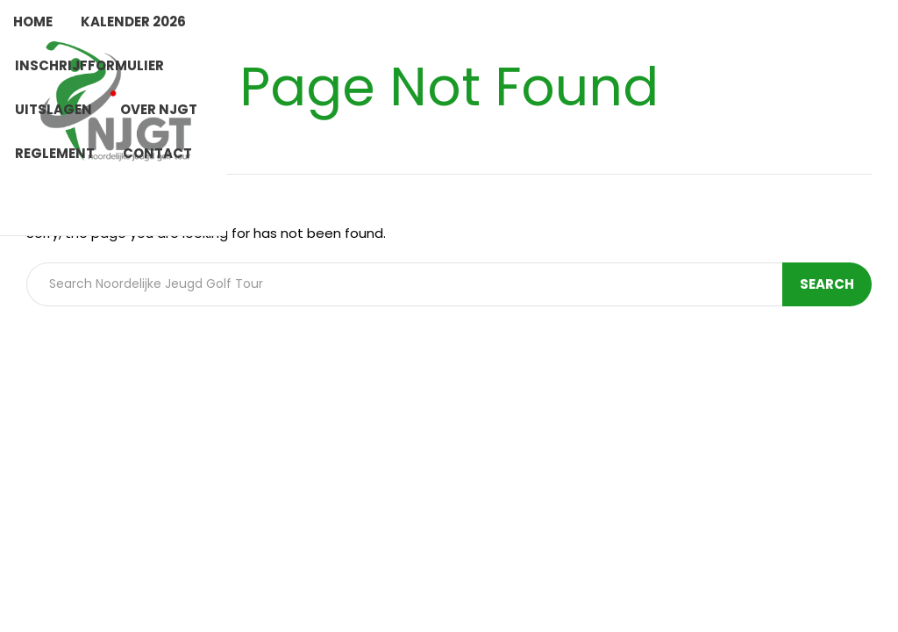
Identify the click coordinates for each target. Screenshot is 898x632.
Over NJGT (158, 109)
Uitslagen (53, 109)
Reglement (55, 153)
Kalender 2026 (133, 21)
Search (827, 284)
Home (33, 21)
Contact (157, 153)
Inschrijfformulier (89, 65)
